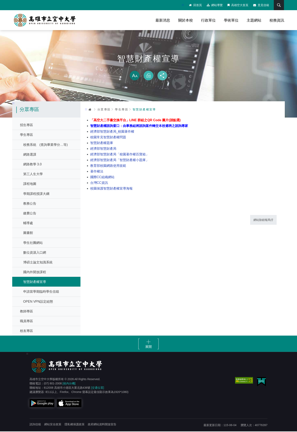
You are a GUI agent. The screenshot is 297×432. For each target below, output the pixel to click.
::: (183, 4)
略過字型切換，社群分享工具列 (148, 67)
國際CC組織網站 (102, 177)
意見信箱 (261, 5)
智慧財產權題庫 (101, 143)
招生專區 (26, 125)
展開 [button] (148, 347)
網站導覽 (214, 5)
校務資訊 (277, 20)
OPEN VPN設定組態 (38, 302)
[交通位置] (97, 388)
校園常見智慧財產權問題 (108, 137)
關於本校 (185, 20)
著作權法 (96, 171)
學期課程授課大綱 (36, 194)
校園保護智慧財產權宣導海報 (111, 189)
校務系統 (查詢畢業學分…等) (45, 145)
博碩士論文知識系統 (38, 262)
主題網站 (254, 20)
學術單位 (231, 20)
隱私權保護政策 (75, 425)
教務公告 (29, 204)
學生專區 (26, 135)
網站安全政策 (52, 425)
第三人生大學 (33, 174)
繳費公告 (29, 213)
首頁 (90, 109)
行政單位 (208, 20)
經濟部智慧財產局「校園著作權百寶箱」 (119, 154)
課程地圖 (29, 184)
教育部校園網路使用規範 (108, 166)
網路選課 (29, 155)
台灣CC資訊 (99, 183)
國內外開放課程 (34, 272)
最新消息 (162, 20)
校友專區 (26, 331)
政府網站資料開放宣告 (102, 425)
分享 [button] (162, 76)
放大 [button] (135, 76)
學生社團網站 (33, 243)
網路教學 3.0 (32, 165)
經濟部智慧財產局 (103, 149)
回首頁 (195, 5)
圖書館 (28, 233)
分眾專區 (104, 109)
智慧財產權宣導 (34, 282)
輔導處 (28, 223)
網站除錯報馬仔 (263, 220)
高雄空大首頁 (237, 5)
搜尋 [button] (278, 5)
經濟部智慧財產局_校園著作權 (112, 132)
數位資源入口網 (34, 253)
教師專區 (26, 311)
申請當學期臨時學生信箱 (41, 292)
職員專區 (26, 321)
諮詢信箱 (35, 425)
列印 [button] (148, 76)
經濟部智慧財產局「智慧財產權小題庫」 (119, 160)
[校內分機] (69, 384)
